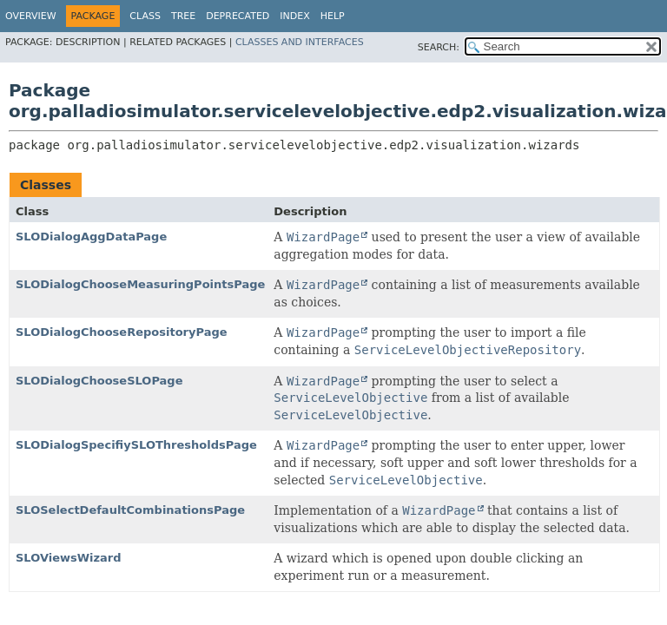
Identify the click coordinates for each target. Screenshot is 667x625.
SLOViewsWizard (69, 557)
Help (332, 16)
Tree (183, 16)
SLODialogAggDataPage (91, 236)
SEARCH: (438, 47)
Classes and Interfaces (299, 42)
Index (294, 16)
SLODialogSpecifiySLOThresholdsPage (136, 444)
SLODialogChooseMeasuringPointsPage (140, 284)
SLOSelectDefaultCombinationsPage (130, 509)
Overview (30, 16)
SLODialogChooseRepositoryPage (122, 332)
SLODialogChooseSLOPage (99, 380)
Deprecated (237, 16)
